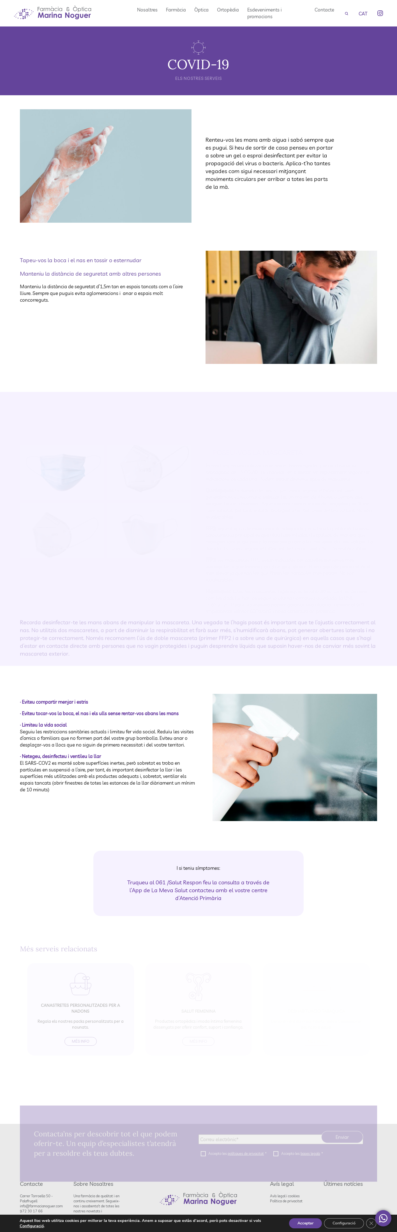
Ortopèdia (228, 10)
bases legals (310, 1161)
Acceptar (305, 1223)
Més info (80, 1041)
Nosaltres (147, 10)
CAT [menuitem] (363, 14)
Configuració (32, 1225)
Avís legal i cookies (285, 1196)
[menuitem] (363, 13)
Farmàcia (176, 10)
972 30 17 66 (31, 1211)
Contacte (324, 10)
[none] (363, 13)
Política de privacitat (286, 1201)
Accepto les (237, 1161)
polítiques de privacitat (246, 1161)
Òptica (201, 10)
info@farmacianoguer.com (41, 1206)
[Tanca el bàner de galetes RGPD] (371, 1223)
